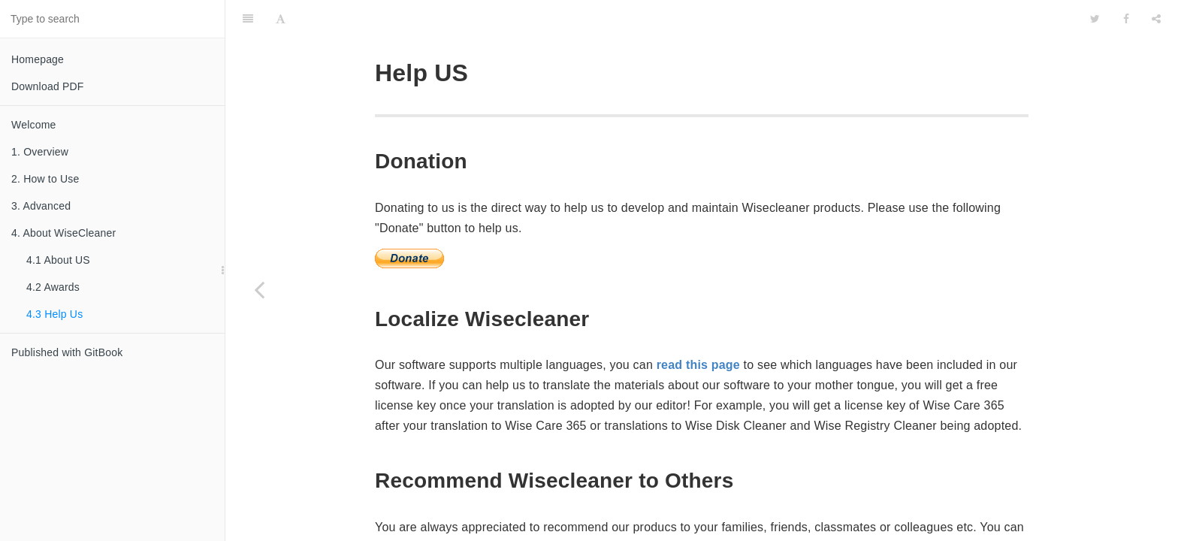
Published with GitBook (66, 352)
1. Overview (39, 152)
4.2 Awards (53, 287)
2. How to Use (45, 179)
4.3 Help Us (54, 314)
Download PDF (47, 86)
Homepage (37, 59)
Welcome (33, 125)
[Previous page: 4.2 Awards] (259, 289)
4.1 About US (58, 260)
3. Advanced (41, 206)
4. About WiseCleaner (63, 233)
